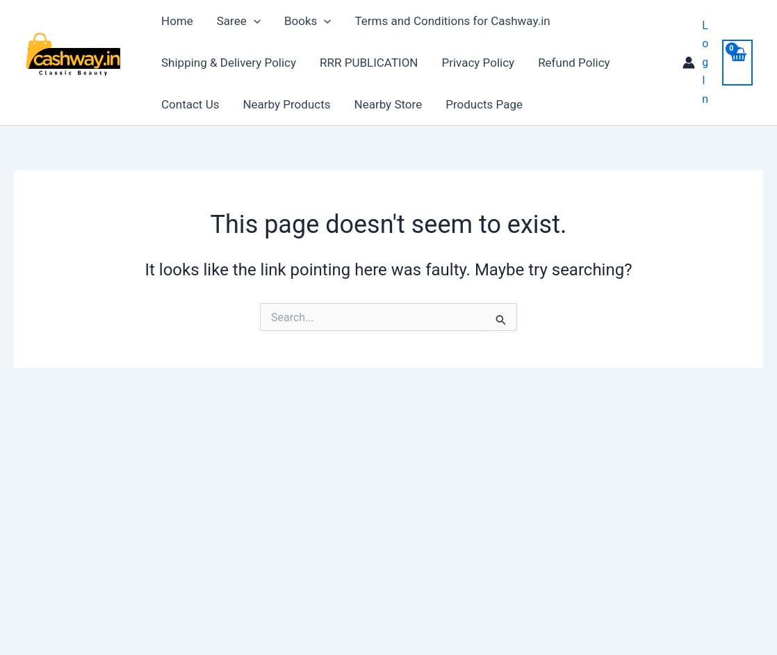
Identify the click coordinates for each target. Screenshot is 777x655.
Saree (239, 21)
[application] (254, 21)
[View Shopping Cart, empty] (737, 62)
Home (177, 21)
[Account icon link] (695, 62)
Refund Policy (574, 63)
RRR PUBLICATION (369, 63)
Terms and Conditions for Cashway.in (452, 21)
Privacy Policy (477, 63)
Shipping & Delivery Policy (228, 63)
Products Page (484, 104)
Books (308, 21)
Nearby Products (286, 104)
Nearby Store (388, 104)
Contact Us (190, 104)
